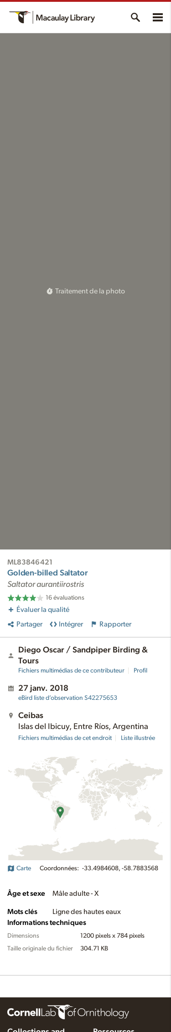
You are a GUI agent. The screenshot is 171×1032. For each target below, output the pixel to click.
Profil (140, 670)
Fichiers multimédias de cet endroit (65, 738)
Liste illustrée (138, 738)
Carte (19, 868)
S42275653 (67, 698)
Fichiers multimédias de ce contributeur (71, 670)
